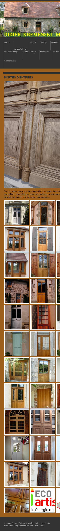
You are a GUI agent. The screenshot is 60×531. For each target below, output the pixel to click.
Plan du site (45, 523)
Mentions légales (10, 523)
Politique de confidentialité (29, 523)
